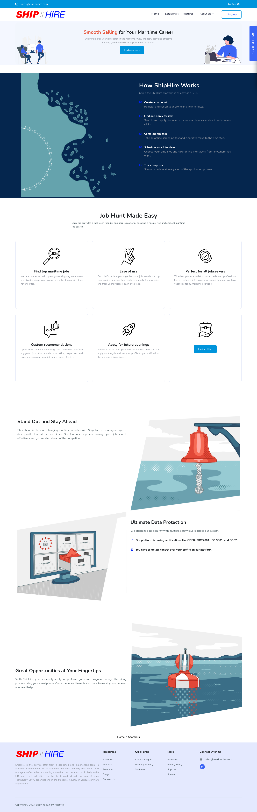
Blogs (106, 774)
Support (171, 769)
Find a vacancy (132, 50)
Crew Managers (143, 759)
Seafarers (134, 737)
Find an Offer (205, 349)
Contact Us (234, 4)
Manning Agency (144, 764)
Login (231, 14)
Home (155, 13)
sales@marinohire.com (31, 4)
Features (188, 13)
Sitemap (171, 774)
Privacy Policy (174, 764)
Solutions (171, 13)
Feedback (172, 759)
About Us (205, 13)
